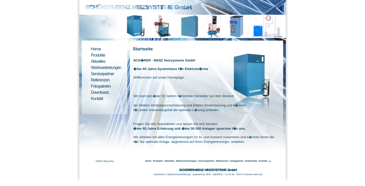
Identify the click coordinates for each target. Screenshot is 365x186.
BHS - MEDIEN (214, 174)
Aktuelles (98, 61)
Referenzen (100, 80)
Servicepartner (102, 74)
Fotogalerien (101, 86)
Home (96, 49)
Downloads (100, 92)
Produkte (98, 55)
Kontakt (97, 98)
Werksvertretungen (106, 67)
